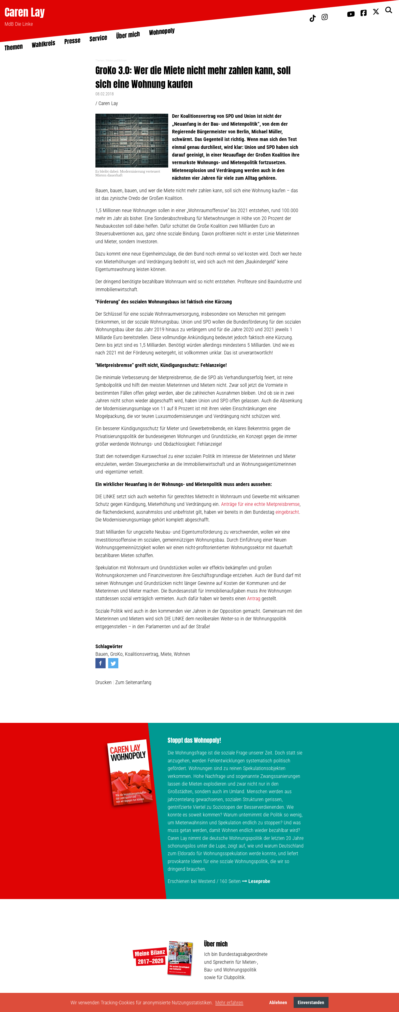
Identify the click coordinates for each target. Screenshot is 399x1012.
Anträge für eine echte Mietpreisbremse (260, 504)
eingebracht (287, 512)
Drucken (103, 682)
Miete (166, 654)
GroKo (116, 654)
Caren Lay (25, 12)
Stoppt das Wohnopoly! (194, 740)
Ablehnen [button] (278, 1002)
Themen (99, 60)
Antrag (253, 598)
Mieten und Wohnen (116, 60)
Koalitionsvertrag (141, 654)
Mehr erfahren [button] (229, 1003)
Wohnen (182, 654)
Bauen (101, 654)
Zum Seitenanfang (133, 682)
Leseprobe (259, 881)
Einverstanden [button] (311, 1002)
